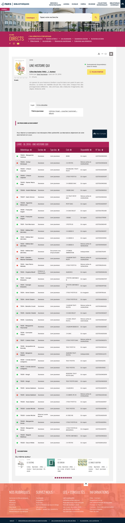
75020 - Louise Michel (27, 408)
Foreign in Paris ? (96, 504)
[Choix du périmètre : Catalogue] (32, 17)
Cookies (93, 506)
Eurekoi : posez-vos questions (47, 508)
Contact (97, 497)
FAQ (91, 497)
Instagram (40, 499)
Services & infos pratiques (18, 497)
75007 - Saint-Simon (27, 196)
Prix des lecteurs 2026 (71, 504)
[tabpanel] (56, 112)
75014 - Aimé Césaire (27, 292)
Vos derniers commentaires (73, 511)
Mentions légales (96, 508)
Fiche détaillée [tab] (42, 105)
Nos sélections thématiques (73, 502)
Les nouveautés (68, 497)
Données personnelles (105, 506)
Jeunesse (12, 506)
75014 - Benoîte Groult (27, 305)
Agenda (12, 499)
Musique (12, 502)
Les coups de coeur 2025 (72, 506)
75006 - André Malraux (28, 189)
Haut (86, 483)
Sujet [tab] (32, 105)
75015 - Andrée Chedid (28, 312)
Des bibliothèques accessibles (101, 502)
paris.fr (12, 520)
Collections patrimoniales (18, 508)
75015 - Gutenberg (26, 319)
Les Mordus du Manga (71, 508)
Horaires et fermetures (71, 499)
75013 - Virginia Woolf (27, 271)
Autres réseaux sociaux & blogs (47, 504)
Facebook (39, 497)
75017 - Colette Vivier (27, 339)
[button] (122, 4)
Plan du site (94, 511)
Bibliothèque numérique (18, 511)
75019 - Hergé (25, 374)
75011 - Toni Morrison (27, 223)
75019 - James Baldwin (28, 387)
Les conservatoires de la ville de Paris (63, 520)
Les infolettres (41, 506)
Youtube (39, 502)
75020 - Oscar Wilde (27, 442)
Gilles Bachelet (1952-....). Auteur (42, 72)
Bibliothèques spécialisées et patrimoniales (32, 520)
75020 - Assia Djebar (27, 401)
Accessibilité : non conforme (89, 520)
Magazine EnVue (96, 499)
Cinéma (12, 504)
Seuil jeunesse (42, 74)
